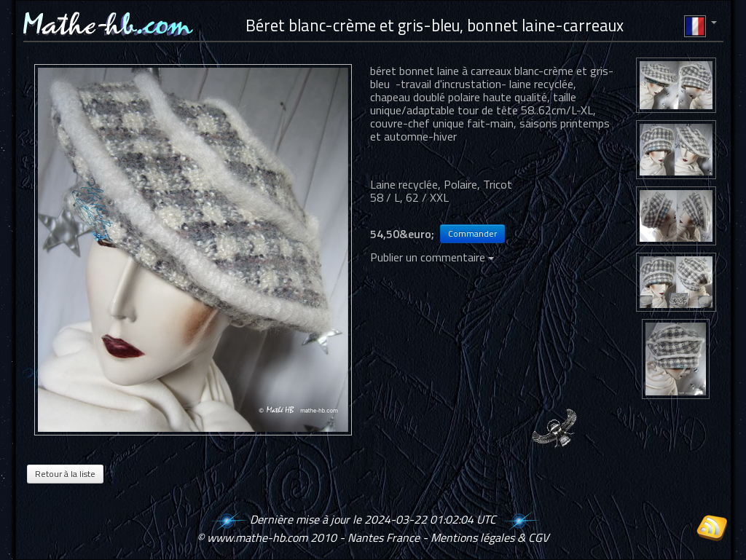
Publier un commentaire (432, 257)
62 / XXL (427, 197)
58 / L (385, 197)
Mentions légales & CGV (490, 537)
